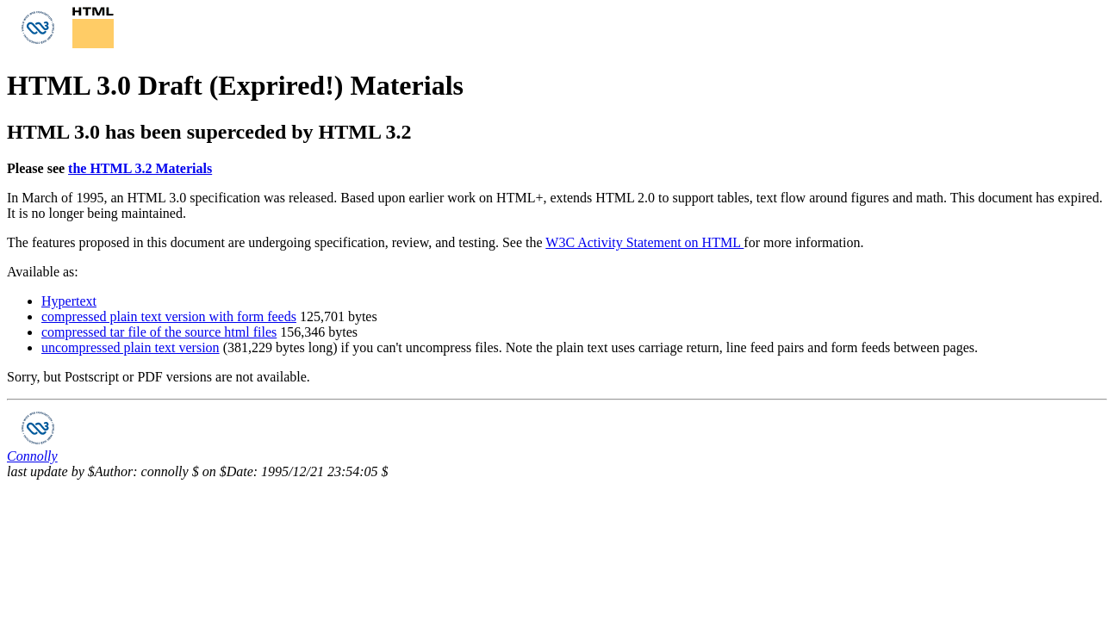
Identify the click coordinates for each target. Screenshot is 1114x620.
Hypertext (68, 301)
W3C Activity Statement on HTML (644, 242)
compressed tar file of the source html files (159, 332)
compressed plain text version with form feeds (168, 316)
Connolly (32, 456)
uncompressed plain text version (130, 347)
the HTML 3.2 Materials (140, 168)
